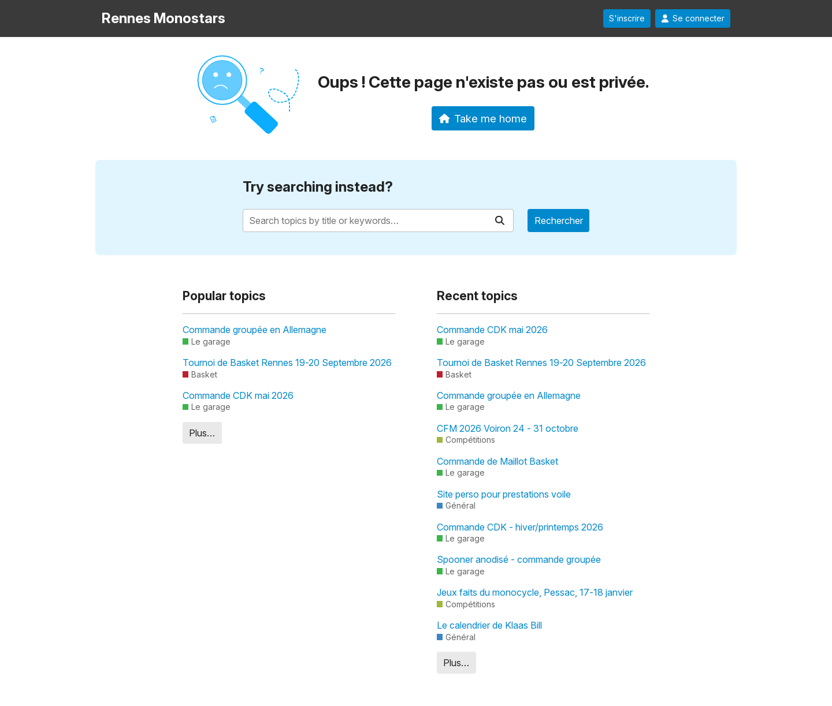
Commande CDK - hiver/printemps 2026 (520, 527)
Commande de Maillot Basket (497, 461)
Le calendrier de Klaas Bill (489, 625)
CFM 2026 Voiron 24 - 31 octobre (507, 428)
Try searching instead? (318, 186)
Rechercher (558, 220)
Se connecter (693, 18)
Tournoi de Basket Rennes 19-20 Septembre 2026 (287, 362)
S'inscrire (627, 18)
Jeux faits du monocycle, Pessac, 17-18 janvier (535, 592)
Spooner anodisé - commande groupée (519, 559)
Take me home (483, 118)
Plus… (202, 433)
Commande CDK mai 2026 (238, 395)
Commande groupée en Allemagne (254, 329)
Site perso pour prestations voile (504, 494)
